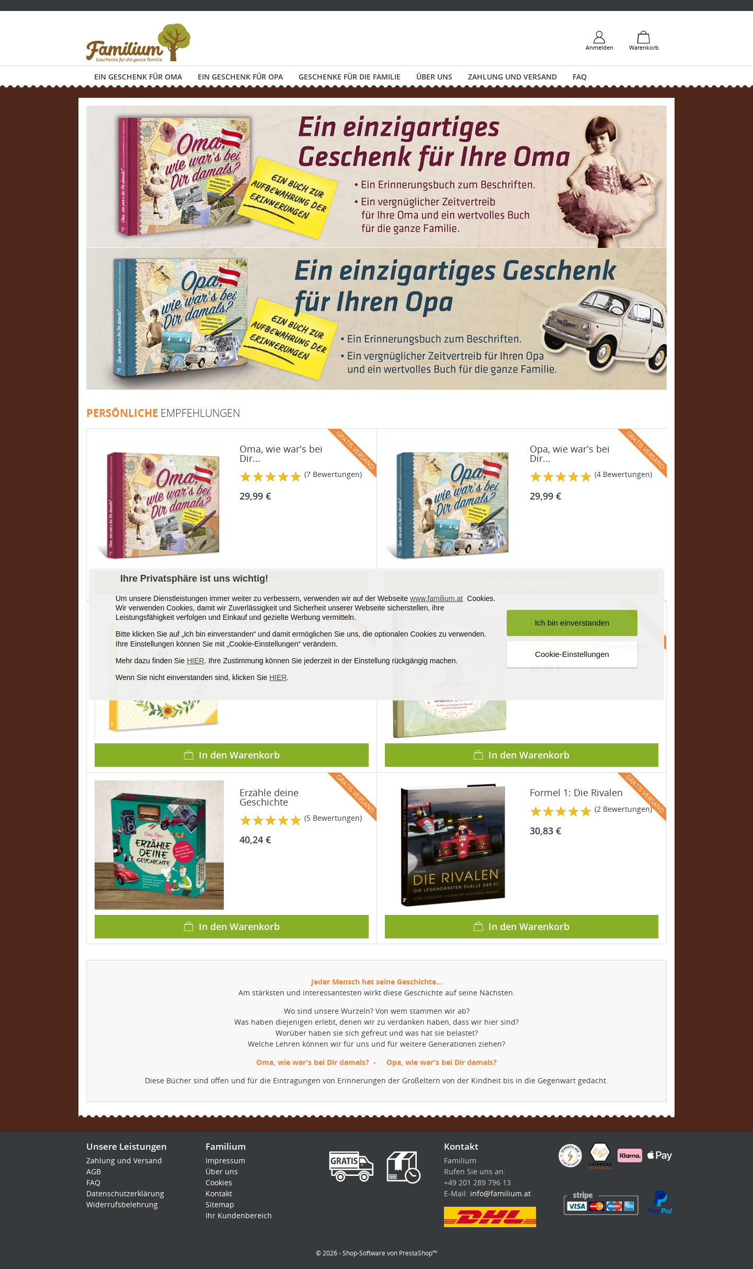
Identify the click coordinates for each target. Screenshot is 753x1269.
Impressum (225, 1160)
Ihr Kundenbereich (239, 1215)
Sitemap (220, 1204)
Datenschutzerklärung (125, 1193)
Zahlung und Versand (512, 77)
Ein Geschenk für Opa (240, 77)
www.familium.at (436, 598)
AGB (93, 1171)
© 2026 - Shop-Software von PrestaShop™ (376, 1253)
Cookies (219, 1182)
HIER (195, 660)
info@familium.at (500, 1193)
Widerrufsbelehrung (122, 1204)
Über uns (434, 77)
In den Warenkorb (232, 755)
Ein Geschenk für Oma (138, 77)
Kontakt (219, 1193)
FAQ (580, 77)
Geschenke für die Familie (350, 77)
